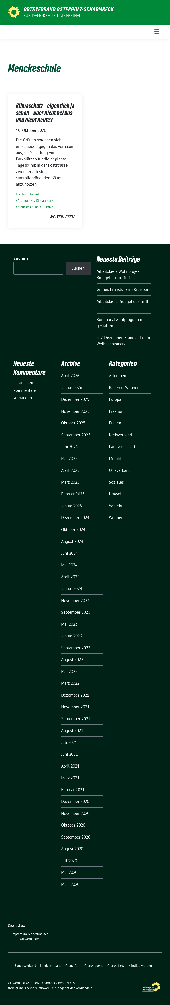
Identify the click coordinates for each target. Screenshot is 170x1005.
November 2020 (75, 813)
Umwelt (34, 194)
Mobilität (117, 458)
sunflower (42, 988)
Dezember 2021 (75, 695)
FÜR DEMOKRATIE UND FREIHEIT (53, 15)
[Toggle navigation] (157, 31)
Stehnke (47, 207)
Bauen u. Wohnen (124, 387)
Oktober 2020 (73, 825)
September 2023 (75, 612)
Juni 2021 (69, 754)
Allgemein (118, 375)
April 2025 (70, 470)
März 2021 (70, 777)
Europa (115, 399)
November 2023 (75, 600)
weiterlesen (61, 217)
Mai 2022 (69, 671)
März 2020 (70, 884)
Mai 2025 (69, 458)
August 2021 (72, 730)
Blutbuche (25, 201)
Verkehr (115, 505)
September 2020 (75, 837)
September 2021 (75, 718)
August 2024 (72, 541)
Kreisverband (120, 435)
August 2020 (72, 848)
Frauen (115, 423)
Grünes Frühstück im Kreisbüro (124, 289)
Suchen (20, 258)
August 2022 (72, 659)
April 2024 (70, 576)
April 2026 (70, 375)
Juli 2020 (69, 860)
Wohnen (116, 517)
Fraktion (21, 194)
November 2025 (75, 411)
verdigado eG (85, 988)
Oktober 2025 (73, 423)
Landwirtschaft (122, 446)
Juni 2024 (69, 553)
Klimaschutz (44, 201)
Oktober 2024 (73, 529)
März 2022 (70, 683)
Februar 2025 (73, 494)
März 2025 (70, 482)
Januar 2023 (71, 635)
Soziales (116, 482)
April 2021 (70, 766)
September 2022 (75, 647)
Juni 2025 (69, 446)
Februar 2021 (73, 789)
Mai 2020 (69, 872)
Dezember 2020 (75, 801)
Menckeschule (28, 207)
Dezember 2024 (75, 517)
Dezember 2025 (75, 399)
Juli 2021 (69, 742)
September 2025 (75, 435)
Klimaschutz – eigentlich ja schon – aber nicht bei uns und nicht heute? (45, 113)
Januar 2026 (71, 387)
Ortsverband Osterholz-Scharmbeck (69, 9)
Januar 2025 (71, 505)
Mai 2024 (69, 564)
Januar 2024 (71, 588)
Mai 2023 (69, 624)
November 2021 (75, 706)
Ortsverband (120, 470)
